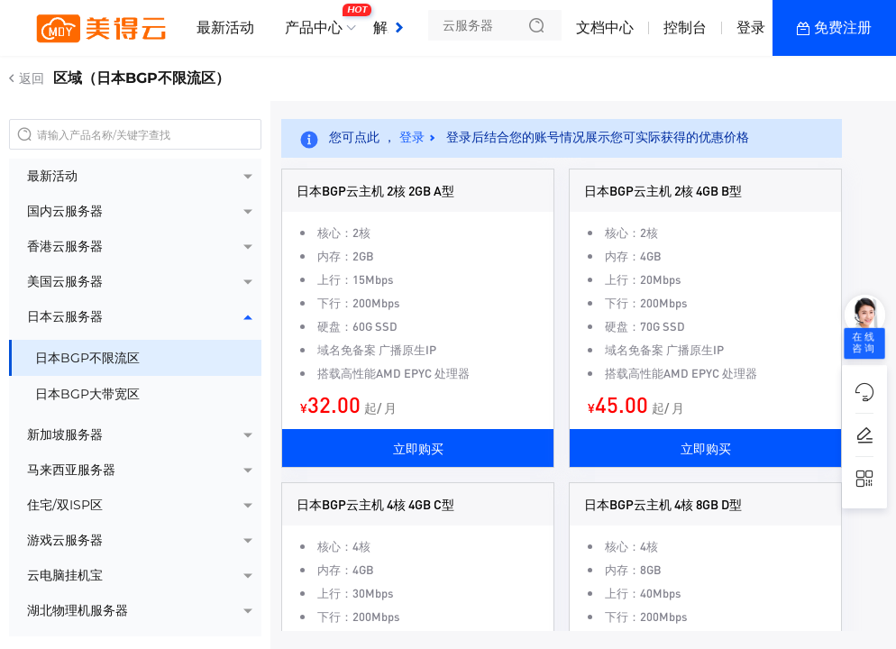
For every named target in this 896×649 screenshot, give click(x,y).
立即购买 (418, 448)
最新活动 (225, 27)
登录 (750, 27)
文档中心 (605, 27)
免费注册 (843, 27)
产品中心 (318, 20)
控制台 (685, 27)
